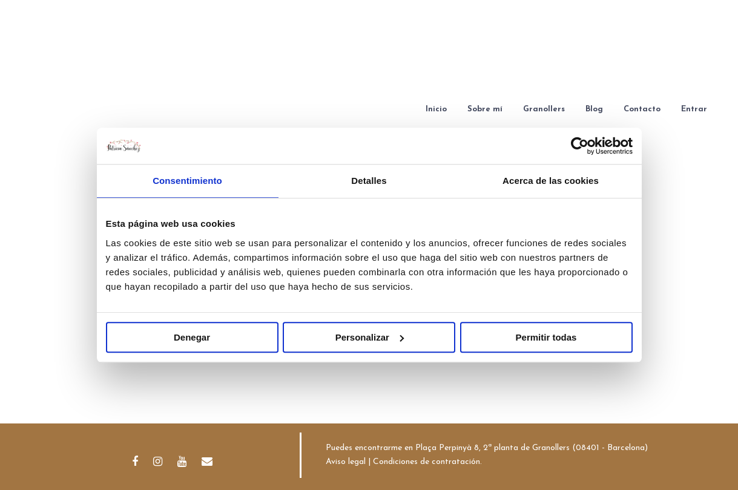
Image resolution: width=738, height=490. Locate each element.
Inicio (436, 109)
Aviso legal (346, 461)
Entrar (694, 109)
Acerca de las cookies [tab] (550, 180)
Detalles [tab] (368, 180)
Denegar (192, 337)
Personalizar (369, 337)
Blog (594, 109)
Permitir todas (546, 337)
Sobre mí (484, 109)
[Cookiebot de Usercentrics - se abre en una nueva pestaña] (580, 146)
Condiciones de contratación (426, 461)
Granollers (544, 109)
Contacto (642, 109)
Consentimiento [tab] (187, 180)
